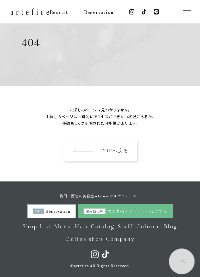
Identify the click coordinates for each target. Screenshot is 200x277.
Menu (62, 227)
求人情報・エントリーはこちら (125, 211)
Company (120, 239)
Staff (125, 227)
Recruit (59, 11)
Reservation (99, 11)
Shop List (37, 227)
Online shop (84, 239)
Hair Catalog (95, 227)
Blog (170, 227)
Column (148, 227)
